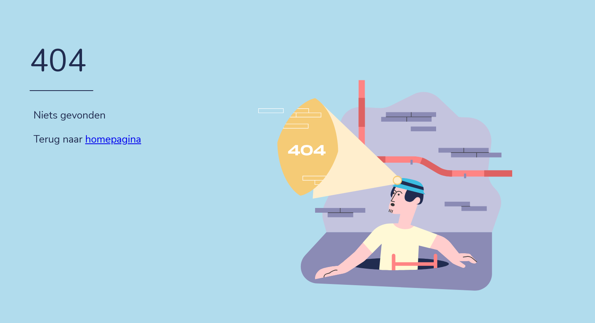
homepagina (113, 139)
